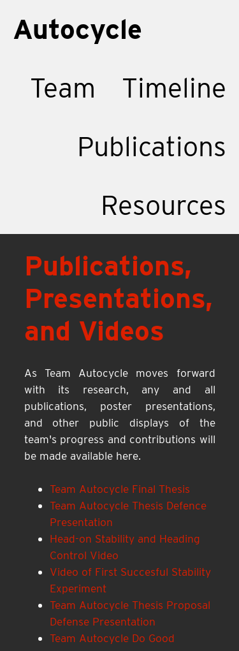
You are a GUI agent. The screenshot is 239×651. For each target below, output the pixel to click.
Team (63, 87)
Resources (163, 205)
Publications (151, 146)
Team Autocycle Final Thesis (120, 488)
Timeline (174, 87)
